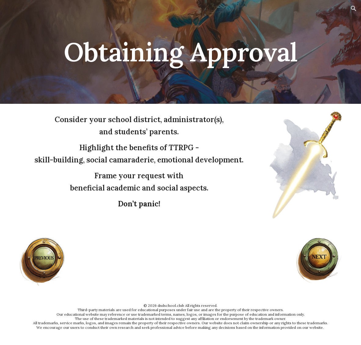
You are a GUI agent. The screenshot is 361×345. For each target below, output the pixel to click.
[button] (353, 8)
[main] (180, 51)
